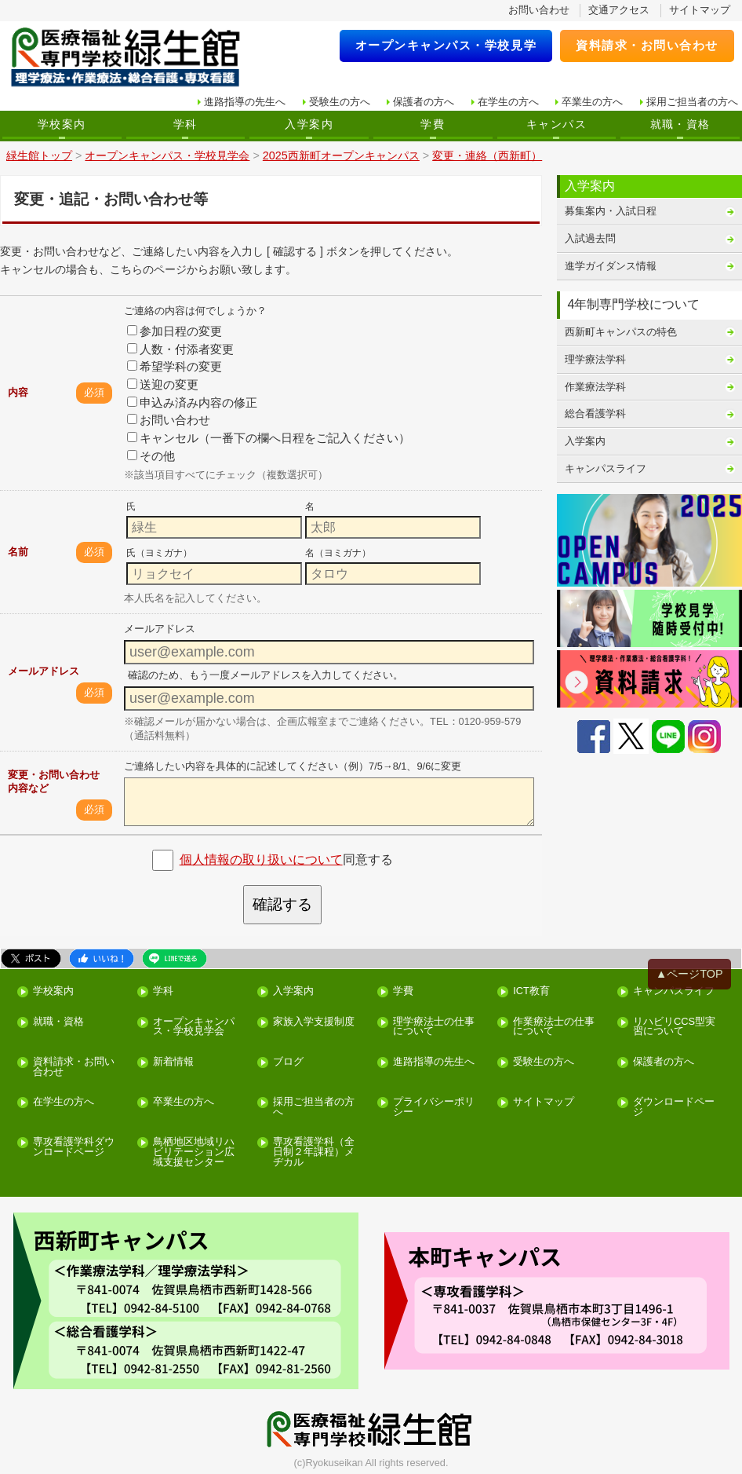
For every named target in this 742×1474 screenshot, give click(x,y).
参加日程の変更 (174, 331)
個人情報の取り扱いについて (261, 859)
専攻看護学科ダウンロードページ (74, 1147)
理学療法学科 (595, 359)
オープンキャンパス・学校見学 (446, 45)
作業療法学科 (595, 387)
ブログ (288, 1062)
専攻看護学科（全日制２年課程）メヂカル (314, 1152)
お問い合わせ (538, 10)
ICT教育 (531, 991)
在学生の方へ (508, 102)
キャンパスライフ (605, 468)
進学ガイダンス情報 (611, 266)
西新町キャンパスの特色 (621, 332)
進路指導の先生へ (245, 102)
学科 (185, 124)
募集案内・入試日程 (611, 211)
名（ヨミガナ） (338, 553)
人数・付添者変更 (180, 349)
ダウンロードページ (674, 1107)
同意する (286, 859)
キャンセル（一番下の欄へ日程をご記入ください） (268, 437)
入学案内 (309, 124)
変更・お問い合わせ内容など (54, 781)
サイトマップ (699, 10)
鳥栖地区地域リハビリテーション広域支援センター (194, 1152)
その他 (151, 456)
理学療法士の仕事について (434, 1027)
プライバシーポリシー (434, 1107)
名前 (18, 552)
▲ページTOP (689, 973)
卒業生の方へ (592, 102)
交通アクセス (618, 10)
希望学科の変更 (174, 366)
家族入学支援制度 (314, 1022)
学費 (432, 124)
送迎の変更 (162, 384)
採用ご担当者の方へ (692, 102)
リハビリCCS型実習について (674, 1027)
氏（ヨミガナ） (159, 553)
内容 (18, 392)
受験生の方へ (339, 102)
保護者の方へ (423, 102)
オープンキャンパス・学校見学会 (194, 1027)
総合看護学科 (595, 413)
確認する (282, 904)
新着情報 (173, 1062)
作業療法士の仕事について (554, 1027)
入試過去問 (590, 238)
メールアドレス (43, 671)
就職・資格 (680, 124)
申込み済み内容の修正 (192, 402)
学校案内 (62, 124)
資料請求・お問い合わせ (647, 45)
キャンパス (556, 124)
